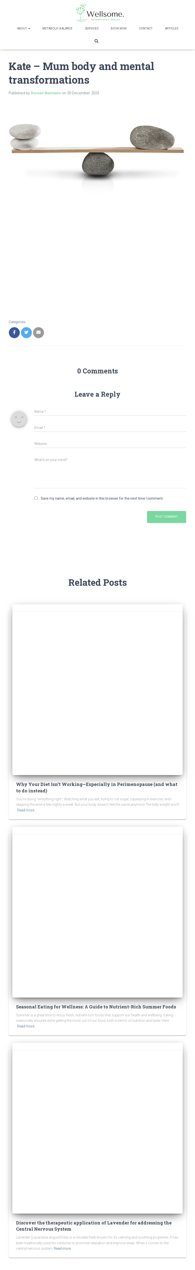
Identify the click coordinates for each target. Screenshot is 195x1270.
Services (91, 28)
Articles (171, 28)
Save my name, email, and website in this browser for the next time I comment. (102, 498)
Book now (119, 28)
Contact (146, 28)
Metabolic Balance (57, 28)
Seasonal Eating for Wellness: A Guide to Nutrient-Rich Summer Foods (96, 1007)
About (23, 28)
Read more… (27, 810)
